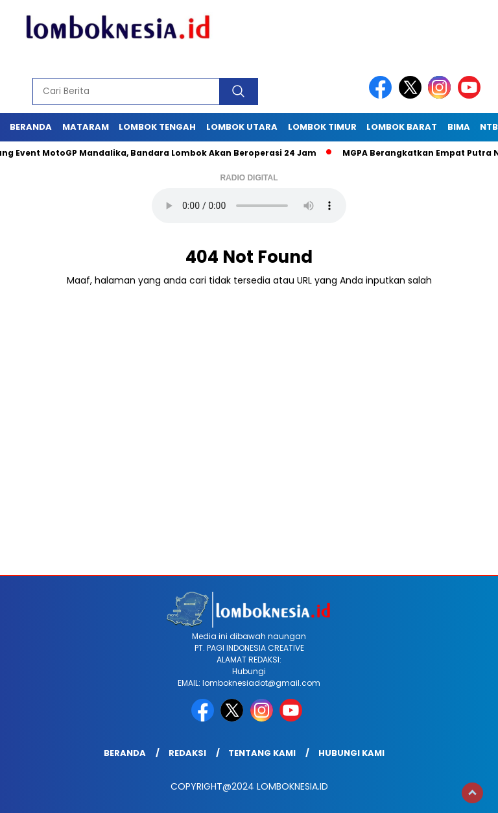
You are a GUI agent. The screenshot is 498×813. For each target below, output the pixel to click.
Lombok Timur (322, 127)
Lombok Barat (401, 127)
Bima (458, 127)
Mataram (85, 127)
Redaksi (187, 753)
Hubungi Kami (351, 753)
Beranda (31, 127)
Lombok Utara (242, 127)
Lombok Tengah (157, 127)
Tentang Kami (262, 753)
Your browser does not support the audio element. (249, 205)
